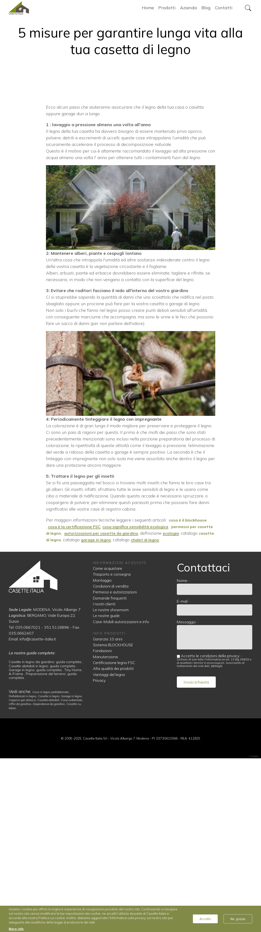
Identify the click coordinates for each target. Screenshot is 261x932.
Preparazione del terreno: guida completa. (43, 849)
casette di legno (80, 713)
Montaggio (102, 753)
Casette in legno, (49, 869)
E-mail (182, 775)
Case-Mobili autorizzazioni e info (121, 795)
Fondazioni (102, 824)
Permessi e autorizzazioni (115, 765)
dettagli (217, 839)
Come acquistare (107, 741)
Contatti (224, 9)
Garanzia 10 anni (107, 812)
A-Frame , (17, 847)
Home (34, 9)
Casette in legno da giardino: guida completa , (46, 835)
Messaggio (186, 795)
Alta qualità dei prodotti (113, 841)
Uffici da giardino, (21, 877)
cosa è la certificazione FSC (77, 700)
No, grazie (237, 919)
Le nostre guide (106, 789)
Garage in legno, (72, 869)
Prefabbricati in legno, (23, 869)
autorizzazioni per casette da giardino (122, 706)
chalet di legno (185, 713)
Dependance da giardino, (49, 877)
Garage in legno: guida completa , (36, 843)
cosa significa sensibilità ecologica (144, 700)
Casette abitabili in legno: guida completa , (43, 839)
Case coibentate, (72, 873)
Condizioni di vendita (110, 759)
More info (16, 929)
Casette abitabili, (49, 873)
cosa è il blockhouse (190, 693)
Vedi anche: (20, 865)
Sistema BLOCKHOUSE (113, 818)
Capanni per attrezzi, (23, 873)
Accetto (205, 919)
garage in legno (133, 713)
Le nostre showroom (111, 783)
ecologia (196, 706)
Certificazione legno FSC (114, 836)
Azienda (188, 9)
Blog (206, 9)
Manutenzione (105, 830)
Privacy (99, 853)
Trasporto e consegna (112, 747)
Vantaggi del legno (109, 848)
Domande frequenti (109, 771)
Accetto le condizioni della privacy (210, 829)
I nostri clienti (104, 777)
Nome (182, 754)
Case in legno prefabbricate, (50, 865)
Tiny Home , (73, 843)
